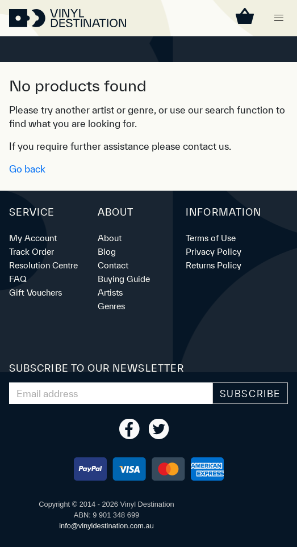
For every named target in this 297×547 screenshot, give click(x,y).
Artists (110, 292)
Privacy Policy (213, 251)
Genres (111, 306)
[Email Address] (111, 393)
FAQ (18, 279)
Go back (27, 168)
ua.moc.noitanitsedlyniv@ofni (106, 525)
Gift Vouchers (35, 292)
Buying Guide (124, 279)
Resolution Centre (43, 265)
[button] (279, 18)
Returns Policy (213, 265)
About (110, 238)
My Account (33, 238)
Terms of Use (211, 238)
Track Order (31, 251)
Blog (107, 251)
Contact (113, 265)
